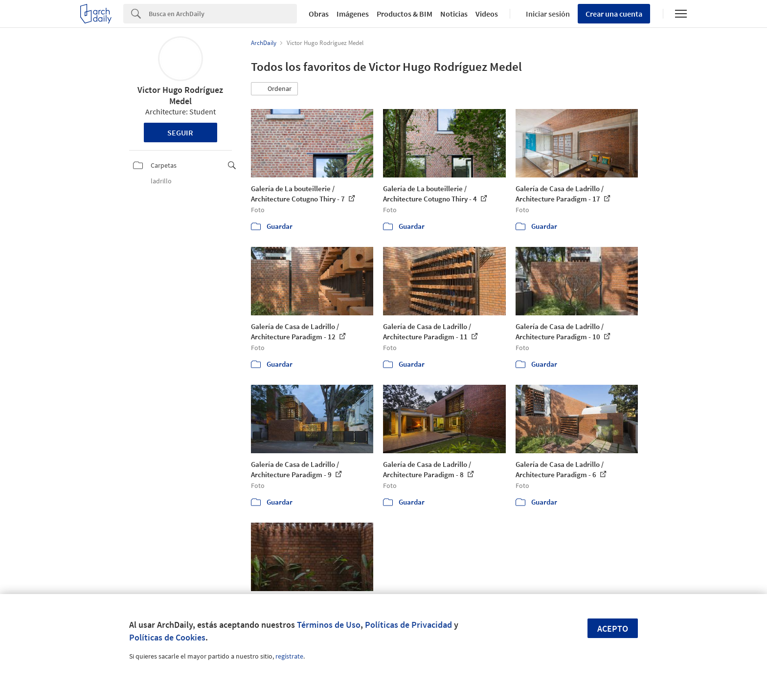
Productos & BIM (404, 14)
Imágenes (353, 14)
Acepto (612, 628)
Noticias (454, 14)
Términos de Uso (329, 624)
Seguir (180, 132)
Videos (486, 14)
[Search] (223, 13)
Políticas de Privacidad (408, 624)
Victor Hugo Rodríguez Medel (180, 95)
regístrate (289, 656)
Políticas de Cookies (167, 637)
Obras (319, 14)
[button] (274, 89)
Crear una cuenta (614, 14)
